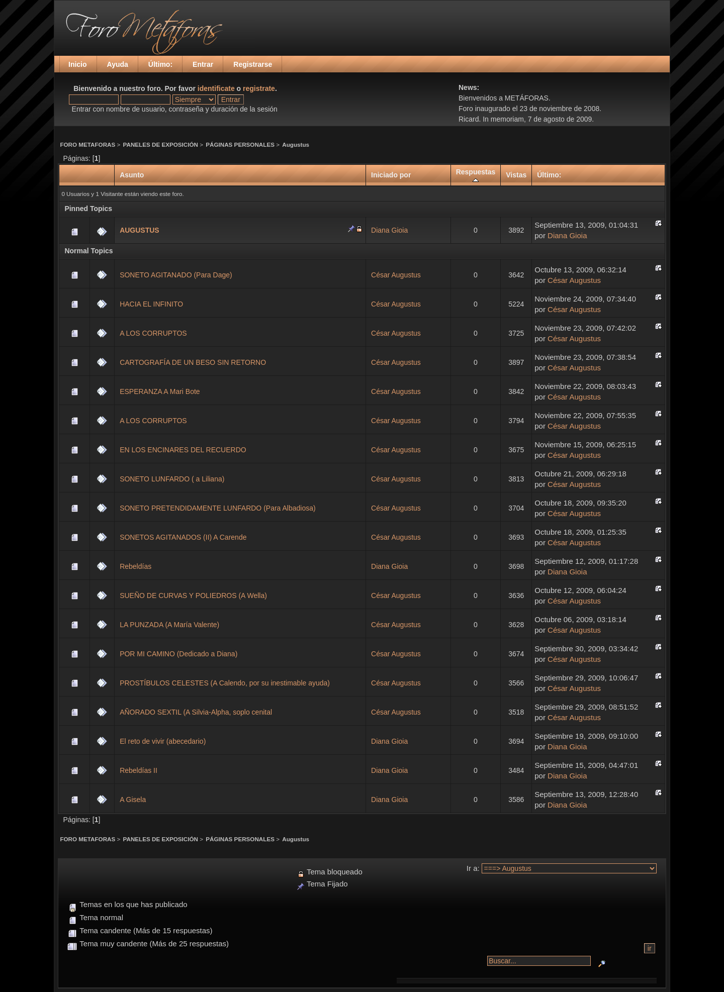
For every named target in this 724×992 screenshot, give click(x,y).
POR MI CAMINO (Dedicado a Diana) (178, 654)
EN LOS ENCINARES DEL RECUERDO (183, 450)
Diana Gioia (389, 230)
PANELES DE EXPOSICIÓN (160, 144)
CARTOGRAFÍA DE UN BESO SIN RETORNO (193, 362)
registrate (259, 88)
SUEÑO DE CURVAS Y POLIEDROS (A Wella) (193, 595)
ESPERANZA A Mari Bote (160, 391)
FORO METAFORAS (87, 144)
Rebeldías (135, 566)
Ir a (472, 868)
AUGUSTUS (139, 230)
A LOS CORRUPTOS (153, 333)
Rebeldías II (138, 770)
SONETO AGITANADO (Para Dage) (176, 275)
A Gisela (133, 800)
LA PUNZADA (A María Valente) (169, 625)
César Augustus (396, 275)
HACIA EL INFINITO (151, 304)
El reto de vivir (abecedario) (163, 741)
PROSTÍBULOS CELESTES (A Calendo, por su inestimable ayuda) (225, 683)
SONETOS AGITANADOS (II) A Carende (183, 537)
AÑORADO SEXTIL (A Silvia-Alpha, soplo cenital (196, 712)
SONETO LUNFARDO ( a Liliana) (172, 479)
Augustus (295, 144)
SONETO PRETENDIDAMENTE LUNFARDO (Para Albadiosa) (218, 508)
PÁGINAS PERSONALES (240, 144)
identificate (216, 88)
